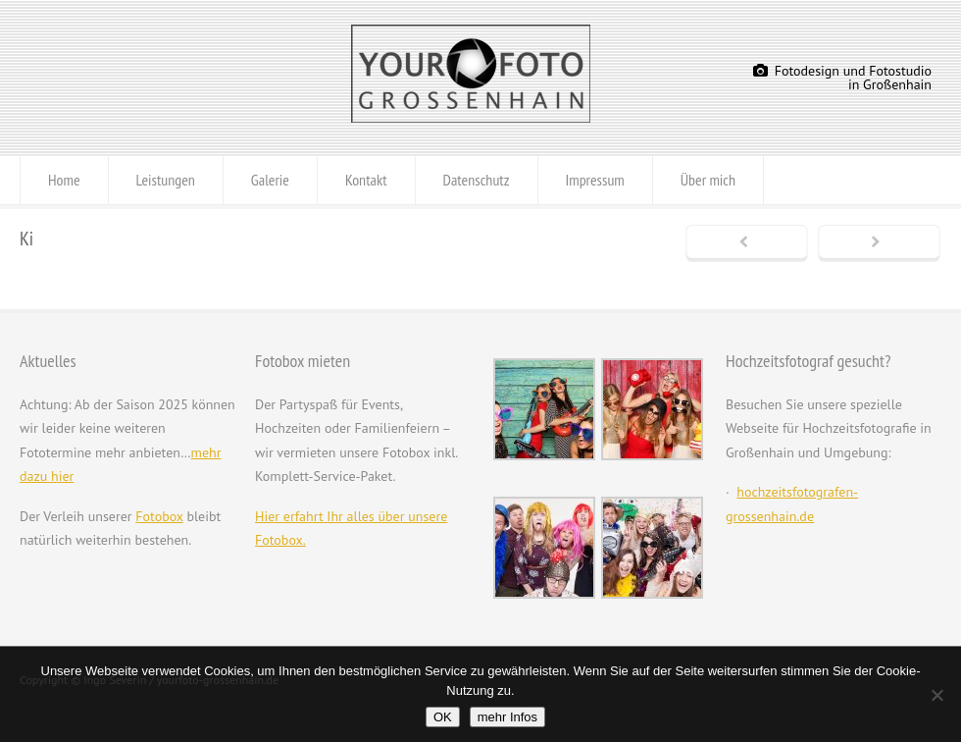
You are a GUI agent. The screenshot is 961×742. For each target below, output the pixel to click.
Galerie (270, 179)
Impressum (595, 179)
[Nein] (936, 695)
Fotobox (158, 516)
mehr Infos (507, 717)
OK (442, 717)
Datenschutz (476, 179)
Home (64, 179)
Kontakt (366, 179)
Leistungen (165, 179)
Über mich (708, 179)
